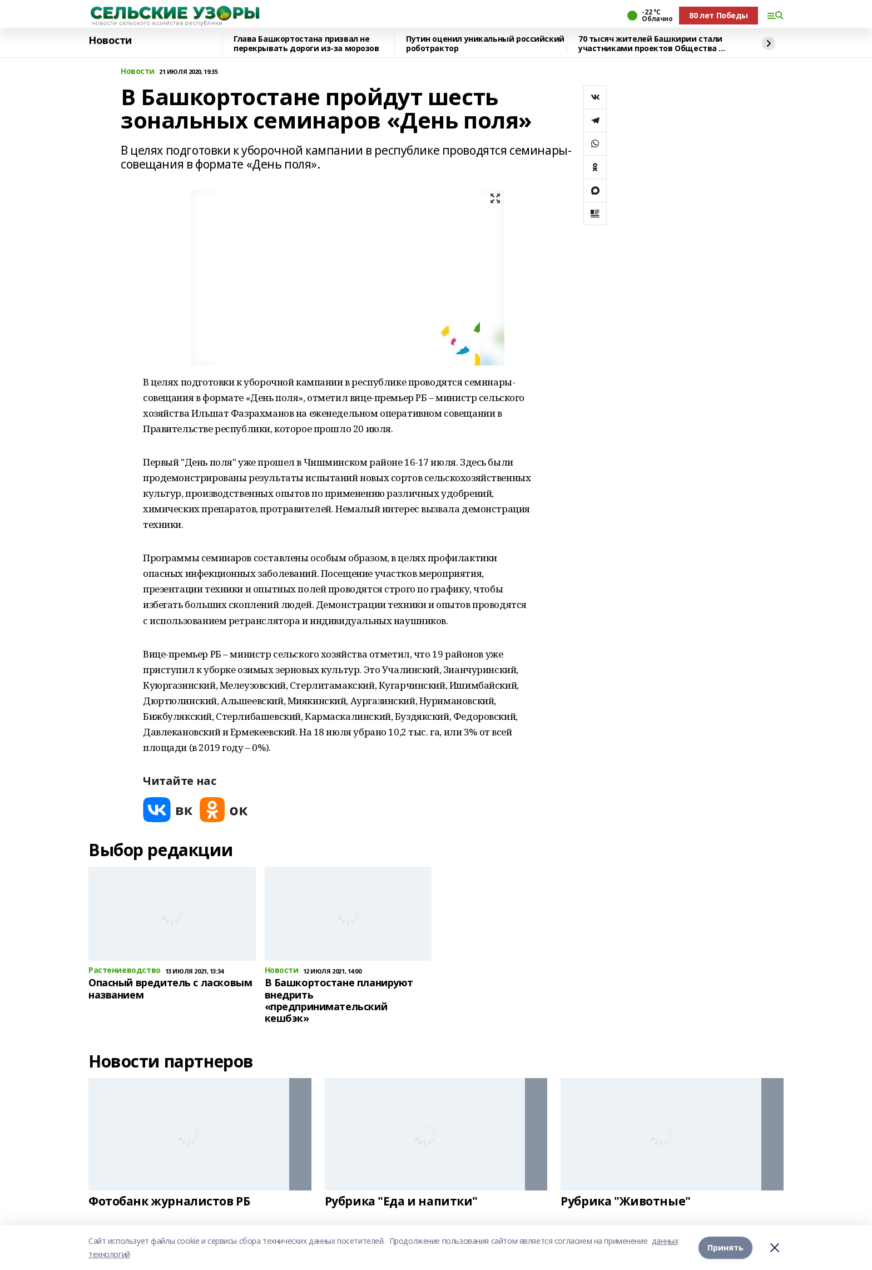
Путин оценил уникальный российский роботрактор (485, 43)
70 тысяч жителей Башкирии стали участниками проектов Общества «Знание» (650, 43)
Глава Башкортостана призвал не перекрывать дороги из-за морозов (306, 43)
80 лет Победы (718, 15)
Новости (110, 40)
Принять (725, 1247)
